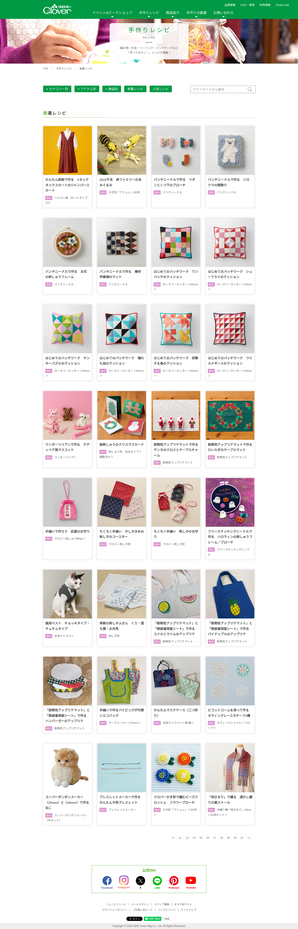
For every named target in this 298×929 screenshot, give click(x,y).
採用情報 (264, 5)
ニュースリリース (116, 904)
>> (248, 837)
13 (187, 837)
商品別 (113, 89)
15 (200, 837)
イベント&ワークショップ (112, 13)
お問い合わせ (223, 13)
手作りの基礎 (196, 13)
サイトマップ (188, 909)
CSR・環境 (247, 5)
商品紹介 (172, 13)
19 (228, 837)
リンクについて (167, 909)
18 (221, 837)
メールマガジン (140, 904)
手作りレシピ (149, 13)
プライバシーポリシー (114, 909)
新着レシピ (86, 68)
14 (194, 837)
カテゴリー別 (58, 89)
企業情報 (229, 5)
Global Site (282, 5)
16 (207, 837)
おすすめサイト (183, 904)
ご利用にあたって (142, 909)
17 (214, 837)
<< (172, 837)
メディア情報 (161, 904)
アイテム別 (88, 89)
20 (235, 837)
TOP (45, 68)
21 (242, 837)
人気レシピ (161, 89)
